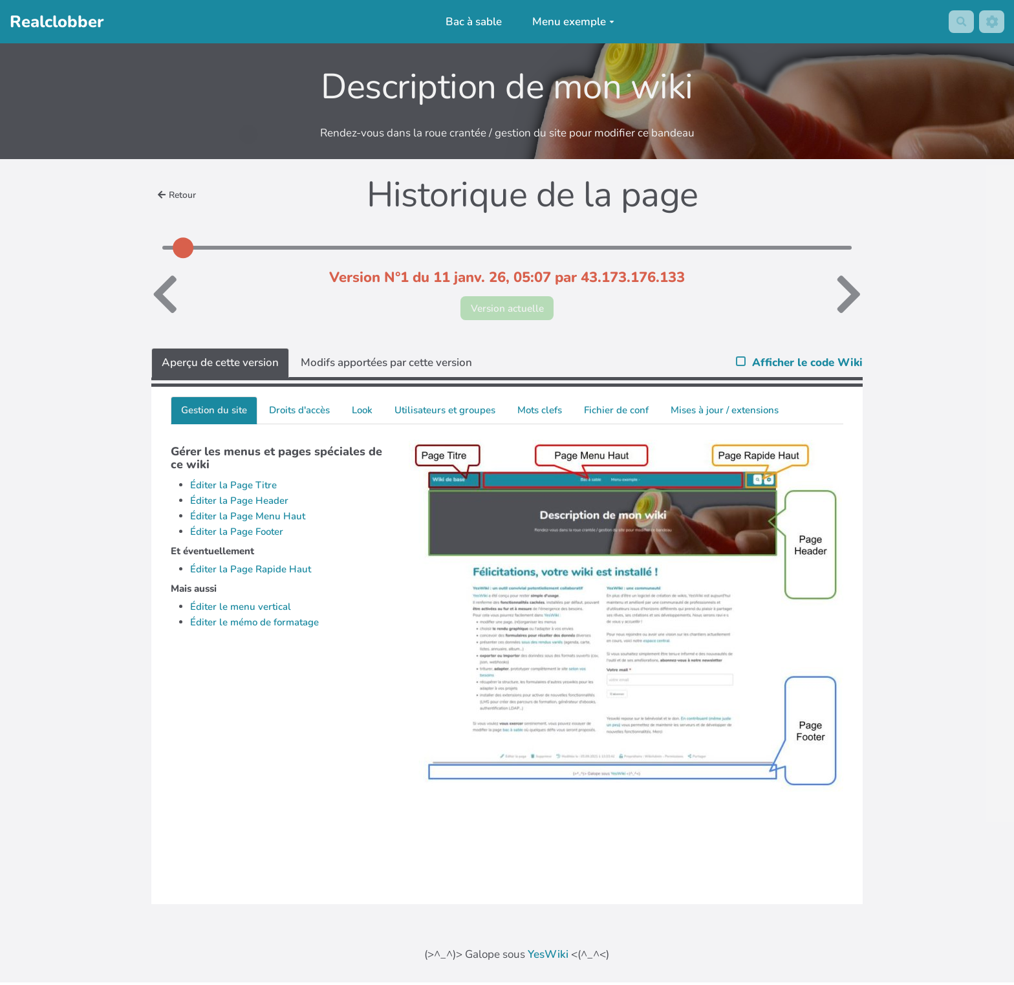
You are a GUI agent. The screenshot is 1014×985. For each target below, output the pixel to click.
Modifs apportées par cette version (386, 365)
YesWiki (548, 956)
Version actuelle (507, 309)
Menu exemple (571, 21)
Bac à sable (470, 21)
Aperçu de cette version (220, 365)
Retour (179, 194)
